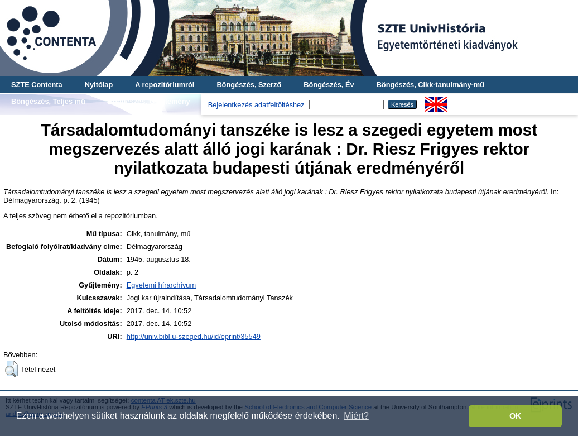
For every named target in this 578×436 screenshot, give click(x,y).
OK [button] (515, 415)
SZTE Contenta (36, 84)
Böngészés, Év (329, 84)
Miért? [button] (356, 415)
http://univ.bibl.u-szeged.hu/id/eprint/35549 (194, 336)
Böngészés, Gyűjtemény (149, 101)
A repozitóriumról (164, 84)
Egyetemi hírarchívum (161, 285)
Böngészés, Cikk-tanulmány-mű (430, 84)
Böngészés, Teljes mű (48, 101)
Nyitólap (99, 84)
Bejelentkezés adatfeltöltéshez (256, 104)
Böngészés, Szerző (248, 84)
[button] (11, 369)
